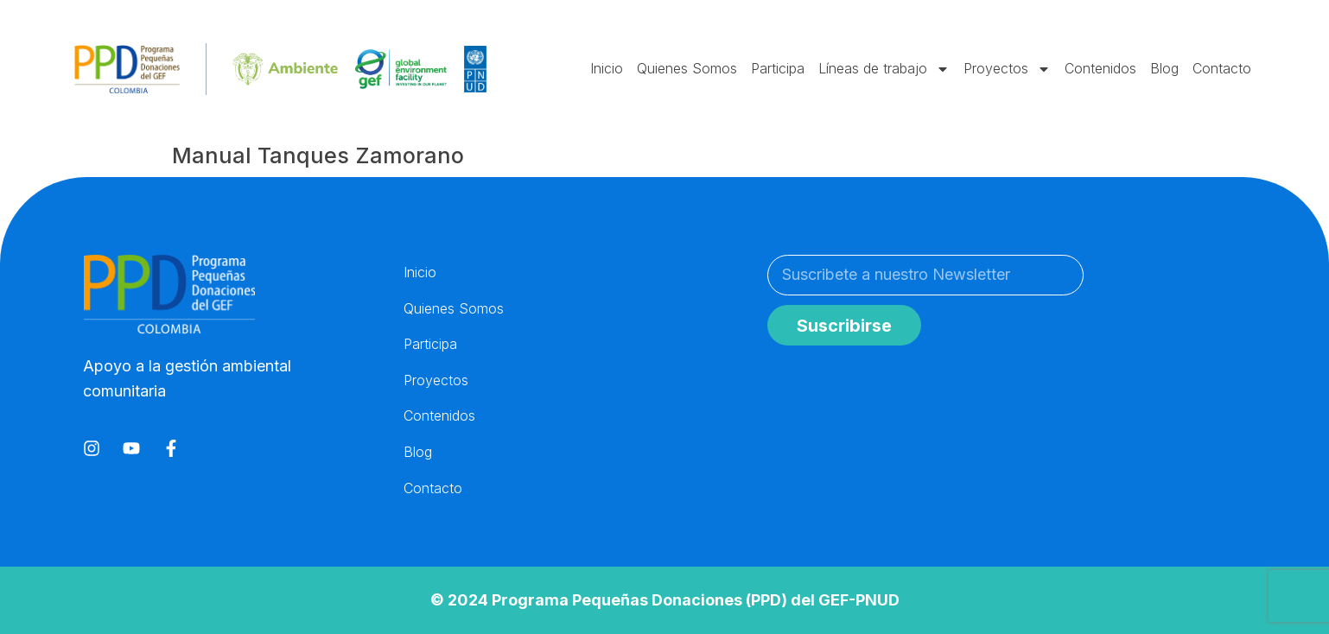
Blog (1164, 68)
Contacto (1221, 68)
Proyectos (1007, 69)
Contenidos (1100, 68)
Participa (777, 68)
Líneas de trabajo (884, 69)
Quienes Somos (687, 68)
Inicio (606, 68)
